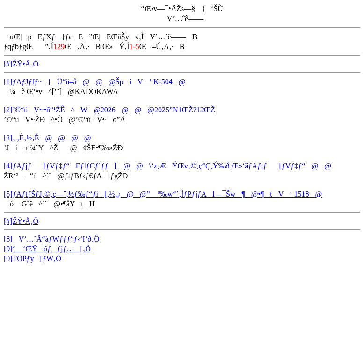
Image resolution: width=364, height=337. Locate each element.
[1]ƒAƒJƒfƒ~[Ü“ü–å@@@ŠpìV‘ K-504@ (95, 82)
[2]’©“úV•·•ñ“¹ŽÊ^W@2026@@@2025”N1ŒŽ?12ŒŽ (109, 110)
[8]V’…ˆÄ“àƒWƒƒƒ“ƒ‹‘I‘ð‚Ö (51, 239)
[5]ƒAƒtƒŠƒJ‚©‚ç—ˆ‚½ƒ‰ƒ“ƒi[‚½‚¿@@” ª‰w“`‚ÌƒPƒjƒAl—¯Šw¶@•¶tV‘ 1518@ (163, 194)
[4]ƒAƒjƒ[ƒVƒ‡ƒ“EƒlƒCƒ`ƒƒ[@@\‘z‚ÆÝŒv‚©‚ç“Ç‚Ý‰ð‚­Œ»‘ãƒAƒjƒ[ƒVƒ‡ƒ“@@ (167, 166)
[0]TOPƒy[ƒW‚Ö (32, 259)
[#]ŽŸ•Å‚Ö (21, 64)
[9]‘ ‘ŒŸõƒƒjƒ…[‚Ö (47, 249)
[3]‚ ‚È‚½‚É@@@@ (47, 138)
